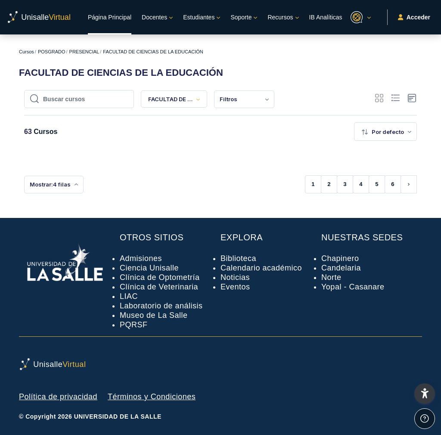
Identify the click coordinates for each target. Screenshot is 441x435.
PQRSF (134, 324)
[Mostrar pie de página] (424, 418)
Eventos (235, 287)
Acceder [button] (414, 17)
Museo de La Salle (154, 315)
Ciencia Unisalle (149, 268)
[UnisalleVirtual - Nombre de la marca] (39, 17)
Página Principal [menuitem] (109, 17)
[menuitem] (244, 99)
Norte (331, 277)
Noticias (235, 277)
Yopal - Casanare (352, 287)
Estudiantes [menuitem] (198, 17)
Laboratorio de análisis (161, 305)
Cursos (26, 51)
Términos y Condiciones (152, 396)
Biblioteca (238, 258)
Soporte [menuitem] (241, 17)
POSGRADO (51, 51)
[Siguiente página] (409, 184)
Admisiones (141, 258)
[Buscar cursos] (83, 99)
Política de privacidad (58, 396)
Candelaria (341, 268)
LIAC (129, 296)
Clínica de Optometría (160, 277)
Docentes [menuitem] (154, 17)
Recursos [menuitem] (280, 17)
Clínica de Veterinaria (159, 287)
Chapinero (340, 258)
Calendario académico (261, 268)
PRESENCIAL (84, 51)
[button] (359, 17)
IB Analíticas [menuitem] (325, 17)
